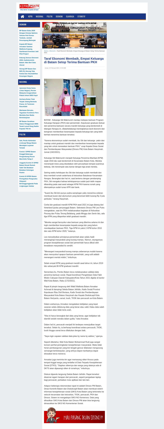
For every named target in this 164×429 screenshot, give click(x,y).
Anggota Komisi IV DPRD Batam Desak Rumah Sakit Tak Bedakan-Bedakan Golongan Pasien (28, 167)
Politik (49, 16)
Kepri (30, 16)
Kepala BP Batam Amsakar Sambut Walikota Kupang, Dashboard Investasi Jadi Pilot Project (28, 49)
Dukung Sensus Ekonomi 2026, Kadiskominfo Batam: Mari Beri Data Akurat (28, 61)
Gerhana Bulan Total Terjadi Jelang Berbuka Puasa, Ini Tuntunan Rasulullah (28, 102)
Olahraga (70, 16)
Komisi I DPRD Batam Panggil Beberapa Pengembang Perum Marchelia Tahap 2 (27, 155)
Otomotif (81, 16)
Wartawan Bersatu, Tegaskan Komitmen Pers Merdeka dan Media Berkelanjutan (29, 114)
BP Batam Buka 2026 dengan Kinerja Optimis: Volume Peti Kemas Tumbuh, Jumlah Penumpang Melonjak (28, 35)
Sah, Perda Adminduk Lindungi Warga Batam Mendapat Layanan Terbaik (27, 144)
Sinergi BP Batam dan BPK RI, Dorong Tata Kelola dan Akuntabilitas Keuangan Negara (28, 72)
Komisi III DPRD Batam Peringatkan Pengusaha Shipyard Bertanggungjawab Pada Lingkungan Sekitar (28, 181)
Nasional (39, 16)
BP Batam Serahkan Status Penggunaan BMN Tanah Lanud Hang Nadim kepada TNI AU (29, 125)
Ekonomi (59, 16)
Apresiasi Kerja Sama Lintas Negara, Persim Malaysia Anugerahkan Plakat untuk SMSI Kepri (28, 91)
